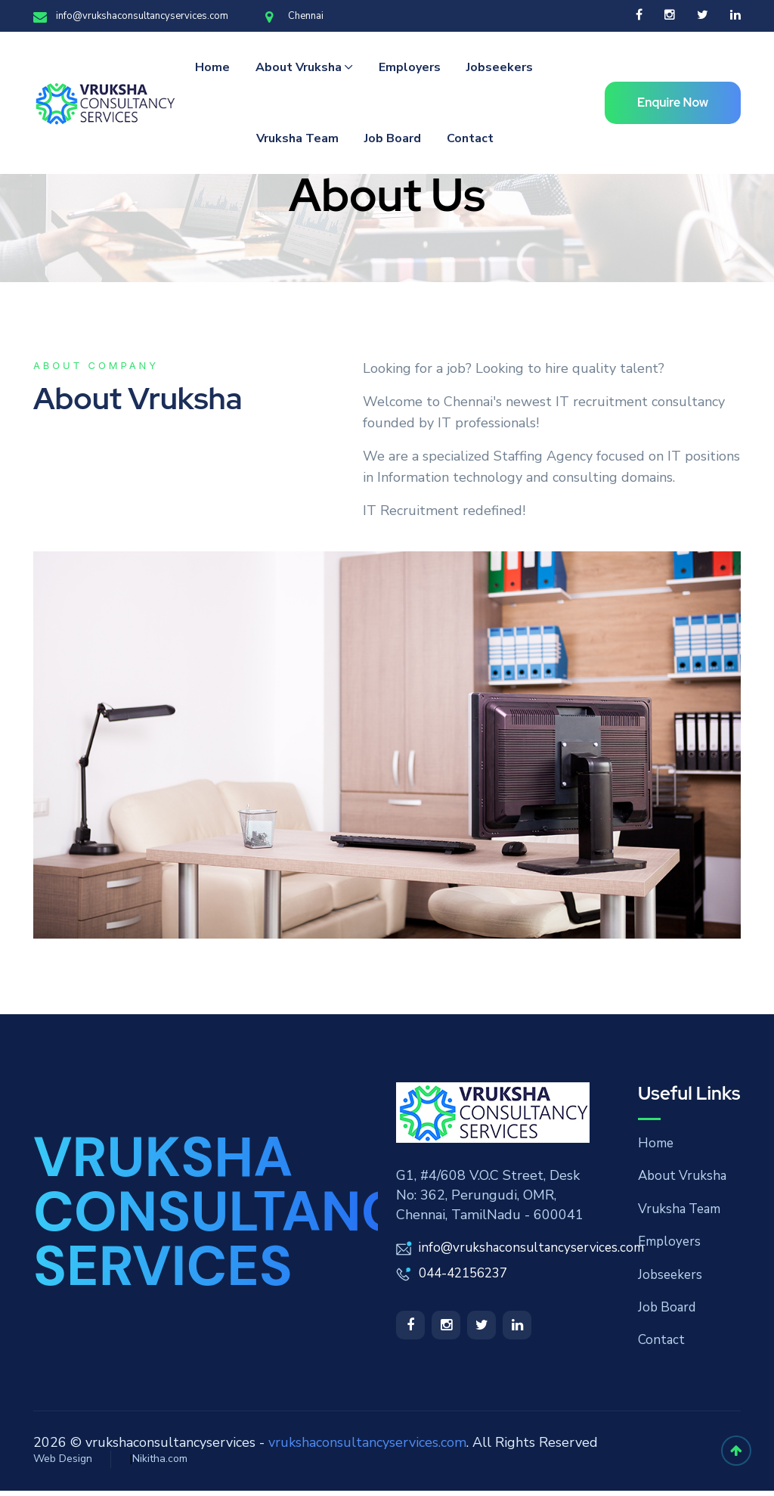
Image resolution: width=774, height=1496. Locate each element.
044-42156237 (467, 1272)
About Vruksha (298, 67)
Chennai (294, 16)
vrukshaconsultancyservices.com (367, 1448)
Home (212, 67)
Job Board (392, 138)
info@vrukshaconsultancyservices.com (130, 16)
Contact (470, 138)
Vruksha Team (297, 138)
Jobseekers (499, 67)
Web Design (62, 1464)
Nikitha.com (159, 1464)
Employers (410, 67)
